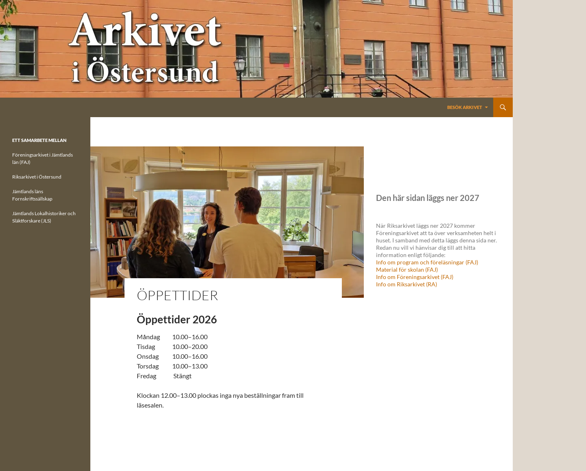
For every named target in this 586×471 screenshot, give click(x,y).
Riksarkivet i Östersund (36, 177)
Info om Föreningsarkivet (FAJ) (414, 276)
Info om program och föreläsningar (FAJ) (427, 262)
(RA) (431, 284)
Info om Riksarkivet (401, 284)
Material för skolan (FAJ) (407, 269)
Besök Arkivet (464, 107)
